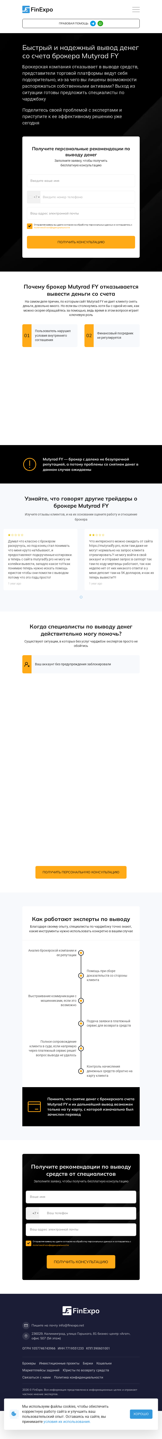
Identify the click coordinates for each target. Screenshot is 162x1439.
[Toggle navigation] (136, 9)
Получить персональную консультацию (81, 872)
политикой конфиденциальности (52, 227)
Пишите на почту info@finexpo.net (53, 1325)
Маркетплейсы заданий (40, 1370)
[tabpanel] (40, 685)
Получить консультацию (81, 242)
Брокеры (29, 1363)
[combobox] (33, 197)
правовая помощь (73, 23)
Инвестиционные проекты (59, 1363)
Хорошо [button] (141, 1414)
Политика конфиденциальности (78, 1377)
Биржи (88, 1363)
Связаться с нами (36, 1377)
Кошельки (104, 1363)
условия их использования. (67, 1421)
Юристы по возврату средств (86, 1370)
